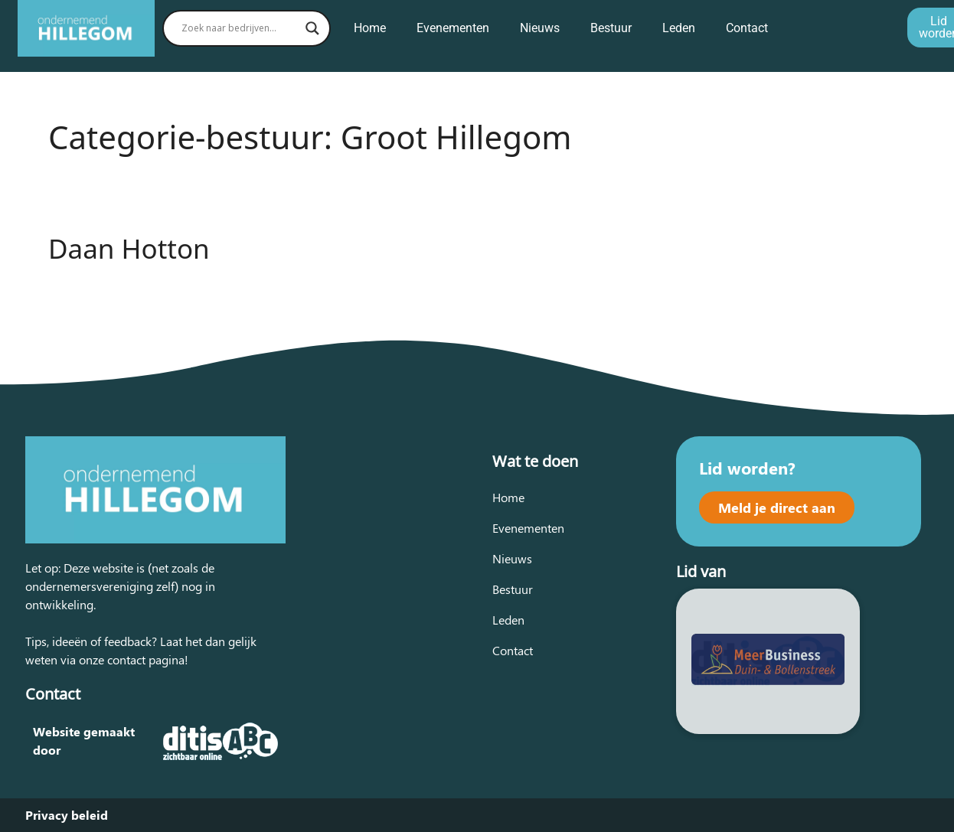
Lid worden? (747, 467)
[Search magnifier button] (312, 28)
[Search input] (239, 28)
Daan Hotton (129, 248)
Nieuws (540, 28)
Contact (747, 28)
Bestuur (611, 28)
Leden (678, 28)
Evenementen (453, 28)
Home (370, 28)
